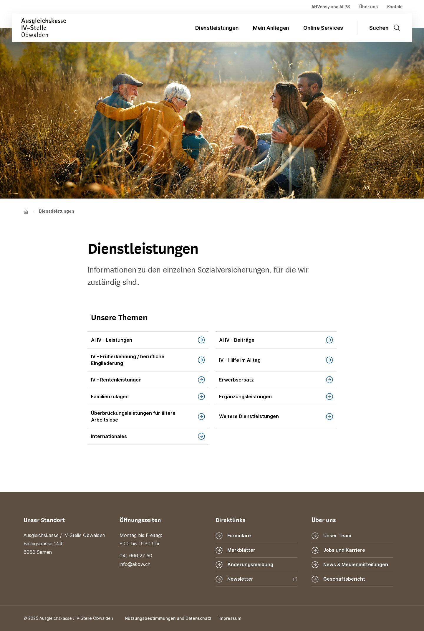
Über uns (368, 6)
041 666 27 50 (136, 556)
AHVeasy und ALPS (331, 6)
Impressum (229, 618)
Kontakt (395, 6)
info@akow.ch (135, 564)
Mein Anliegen (271, 28)
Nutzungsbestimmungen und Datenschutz (168, 618)
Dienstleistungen (217, 28)
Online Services (323, 28)
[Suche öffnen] (388, 28)
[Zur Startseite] (39, 28)
